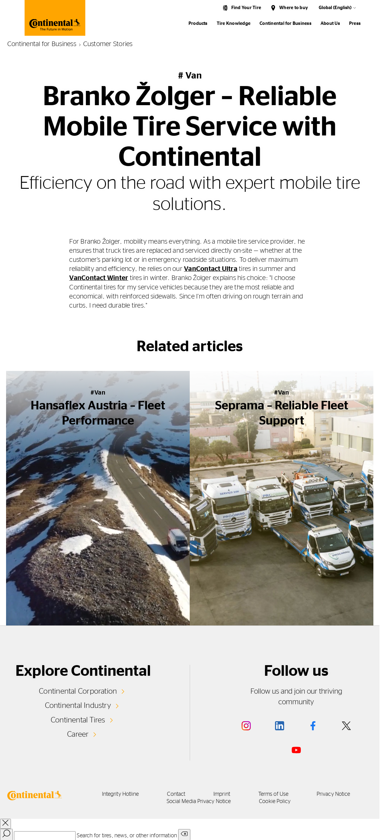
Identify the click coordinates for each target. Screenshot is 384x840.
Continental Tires (78, 719)
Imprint (223, 794)
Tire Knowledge (233, 23)
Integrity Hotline (116, 794)
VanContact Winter (98, 278)
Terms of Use (277, 794)
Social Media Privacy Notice (199, 801)
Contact (175, 794)
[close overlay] (5, 823)
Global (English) (335, 7)
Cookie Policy (277, 801)
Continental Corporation (78, 691)
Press (355, 23)
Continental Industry (78, 705)
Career (78, 734)
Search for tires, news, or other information (127, 835)
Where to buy (293, 7)
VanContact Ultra (210, 268)
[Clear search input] (184, 834)
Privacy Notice (339, 794)
